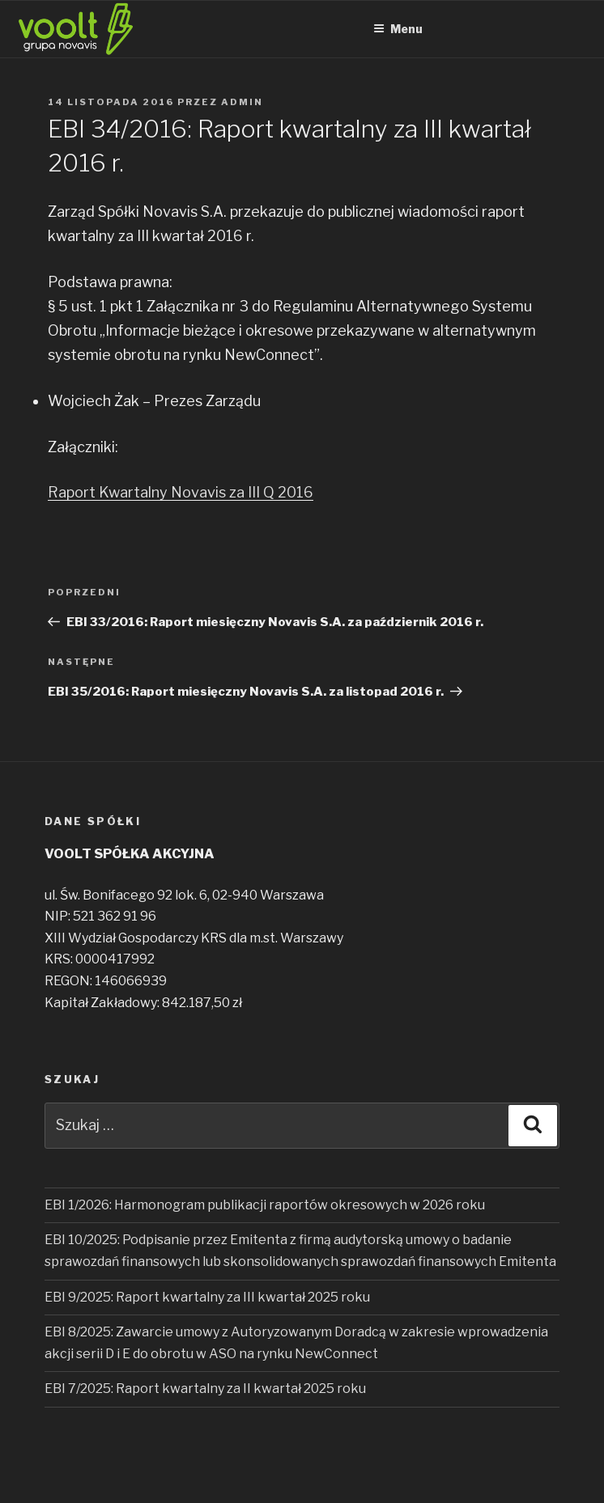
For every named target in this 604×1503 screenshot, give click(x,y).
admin (242, 102)
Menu (398, 29)
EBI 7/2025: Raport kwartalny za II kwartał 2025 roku (205, 1388)
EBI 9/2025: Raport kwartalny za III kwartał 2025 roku (207, 1297)
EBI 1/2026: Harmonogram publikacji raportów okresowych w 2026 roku (265, 1205)
